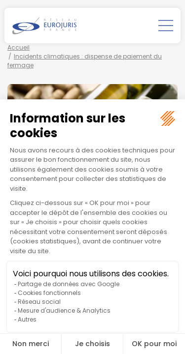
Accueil (18, 47)
